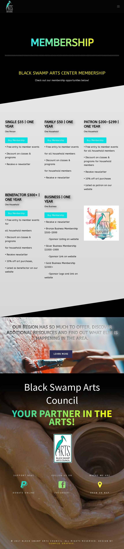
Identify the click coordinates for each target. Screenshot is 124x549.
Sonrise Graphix (61, 543)
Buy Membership (16, 140)
